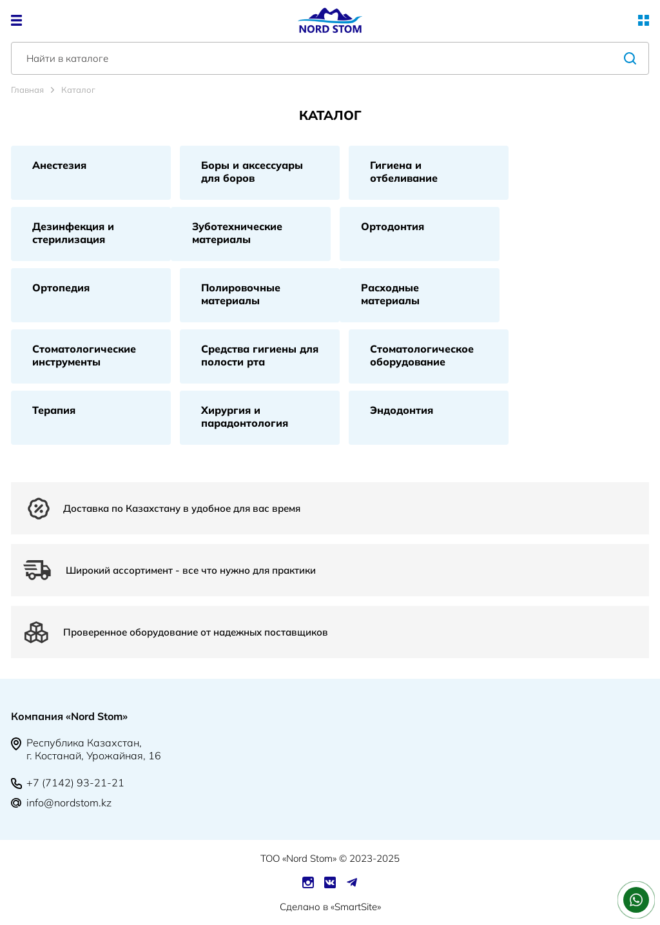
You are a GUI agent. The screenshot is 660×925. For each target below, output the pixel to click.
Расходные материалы (390, 294)
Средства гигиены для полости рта (259, 355)
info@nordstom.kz (69, 802)
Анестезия (59, 165)
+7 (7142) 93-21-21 (75, 782)
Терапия (53, 410)
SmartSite (356, 907)
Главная (27, 89)
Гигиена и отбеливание (404, 171)
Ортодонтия (392, 226)
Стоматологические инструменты (84, 355)
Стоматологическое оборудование (422, 355)
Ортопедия (61, 287)
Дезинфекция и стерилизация (73, 233)
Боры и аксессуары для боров (252, 171)
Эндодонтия (401, 410)
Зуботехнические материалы (237, 233)
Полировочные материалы (240, 294)
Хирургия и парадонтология (244, 416)
